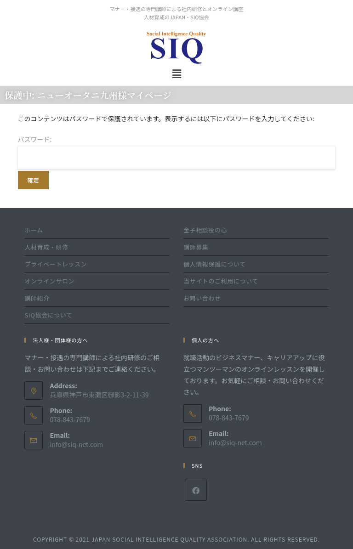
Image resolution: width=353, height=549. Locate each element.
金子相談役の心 (205, 230)
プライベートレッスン (55, 264)
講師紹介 (36, 298)
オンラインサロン (49, 281)
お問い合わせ (202, 298)
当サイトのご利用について (220, 281)
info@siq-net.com (76, 444)
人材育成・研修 (46, 247)
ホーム (33, 230)
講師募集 (195, 247)
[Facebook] (196, 490)
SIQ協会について (48, 315)
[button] (176, 73)
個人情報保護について (214, 264)
